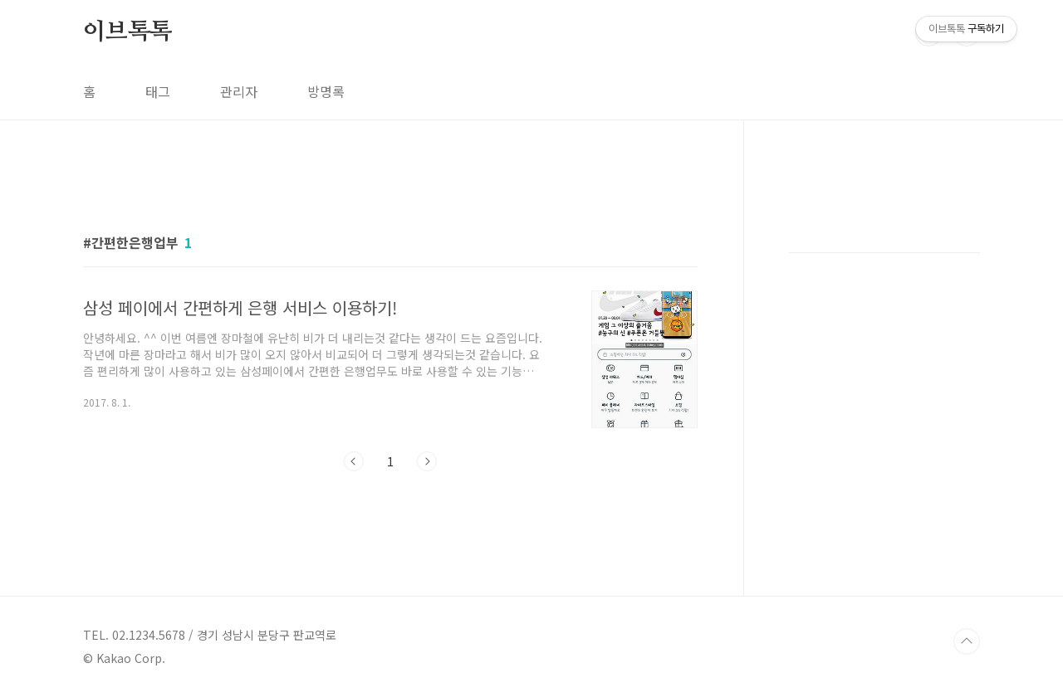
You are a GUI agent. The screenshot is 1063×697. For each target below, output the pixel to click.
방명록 (326, 91)
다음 (427, 461)
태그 (157, 91)
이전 (354, 461)
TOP (966, 641)
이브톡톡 (127, 32)
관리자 (238, 91)
